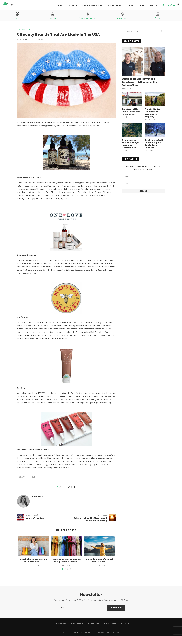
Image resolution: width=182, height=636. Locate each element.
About (142, 5)
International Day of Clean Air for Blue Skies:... (99, 560)
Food (59, 5)
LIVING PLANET (115, 5)
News (130, 5)
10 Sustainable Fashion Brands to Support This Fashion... (66, 560)
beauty (22, 477)
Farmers (72, 5)
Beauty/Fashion (24, 29)
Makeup (32, 477)
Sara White (29, 39)
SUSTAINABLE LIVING (92, 5)
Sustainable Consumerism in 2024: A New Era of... (34, 560)
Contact (154, 5)
